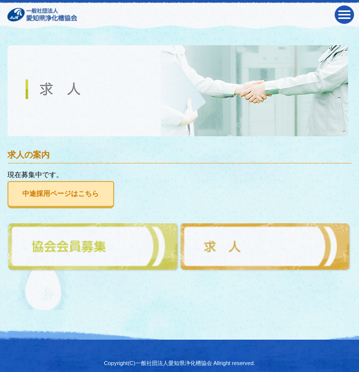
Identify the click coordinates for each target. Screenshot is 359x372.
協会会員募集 (93, 248)
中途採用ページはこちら (60, 193)
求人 (266, 248)
